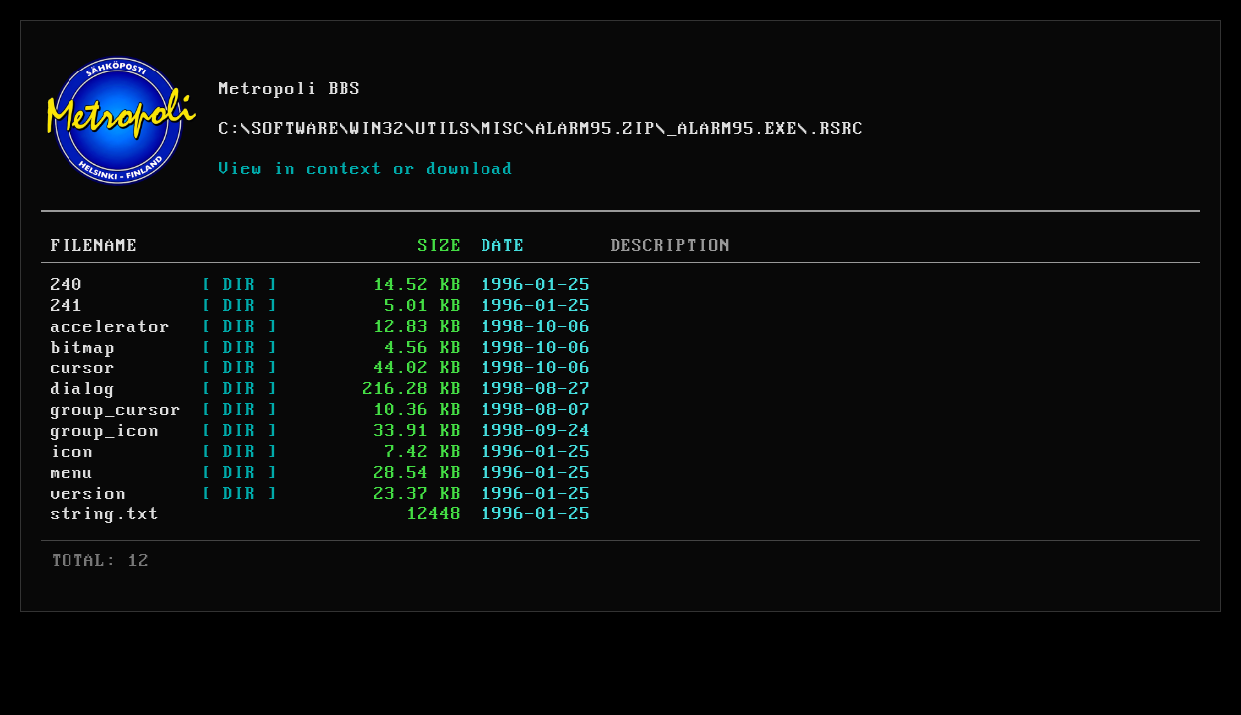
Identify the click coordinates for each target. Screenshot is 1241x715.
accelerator (111, 327)
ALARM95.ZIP (596, 129)
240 (67, 285)
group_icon (105, 431)
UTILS (443, 129)
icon (72, 452)
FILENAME (94, 246)
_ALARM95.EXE (732, 129)
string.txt (105, 514)
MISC (503, 129)
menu (72, 473)
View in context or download (366, 169)
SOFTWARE (296, 129)
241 (67, 306)
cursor (83, 368)
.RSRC (836, 129)
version (89, 493)
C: (230, 129)
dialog (83, 389)
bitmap (83, 348)
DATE (503, 246)
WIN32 (377, 129)
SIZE (440, 246)
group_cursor (116, 410)
